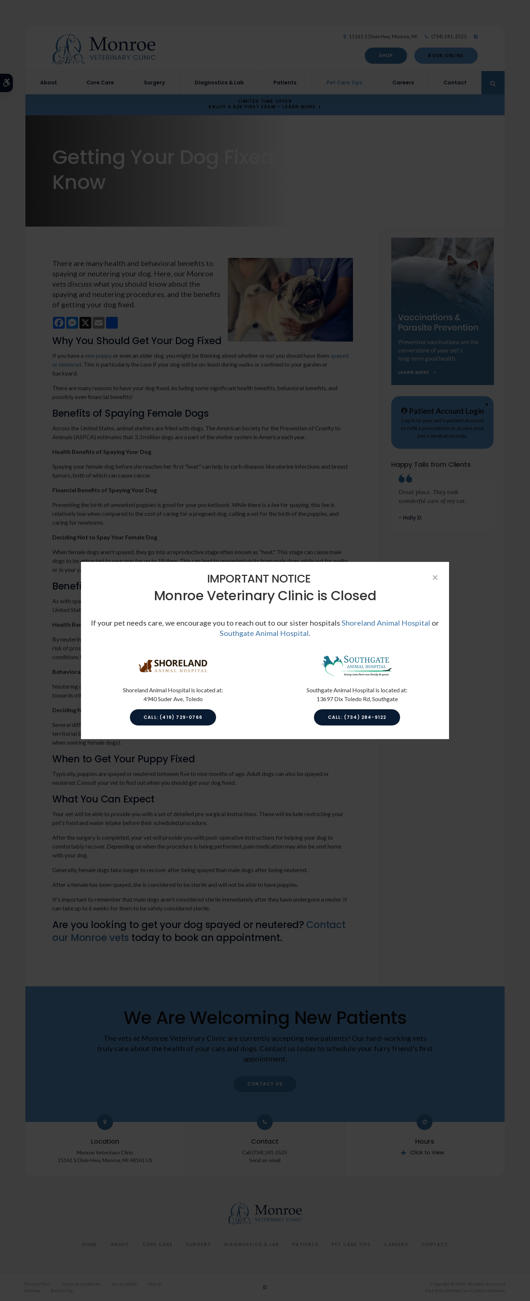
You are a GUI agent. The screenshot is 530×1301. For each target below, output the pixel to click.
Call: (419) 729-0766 (173, 717)
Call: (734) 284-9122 (357, 717)
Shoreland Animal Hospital (386, 622)
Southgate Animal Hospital (264, 633)
